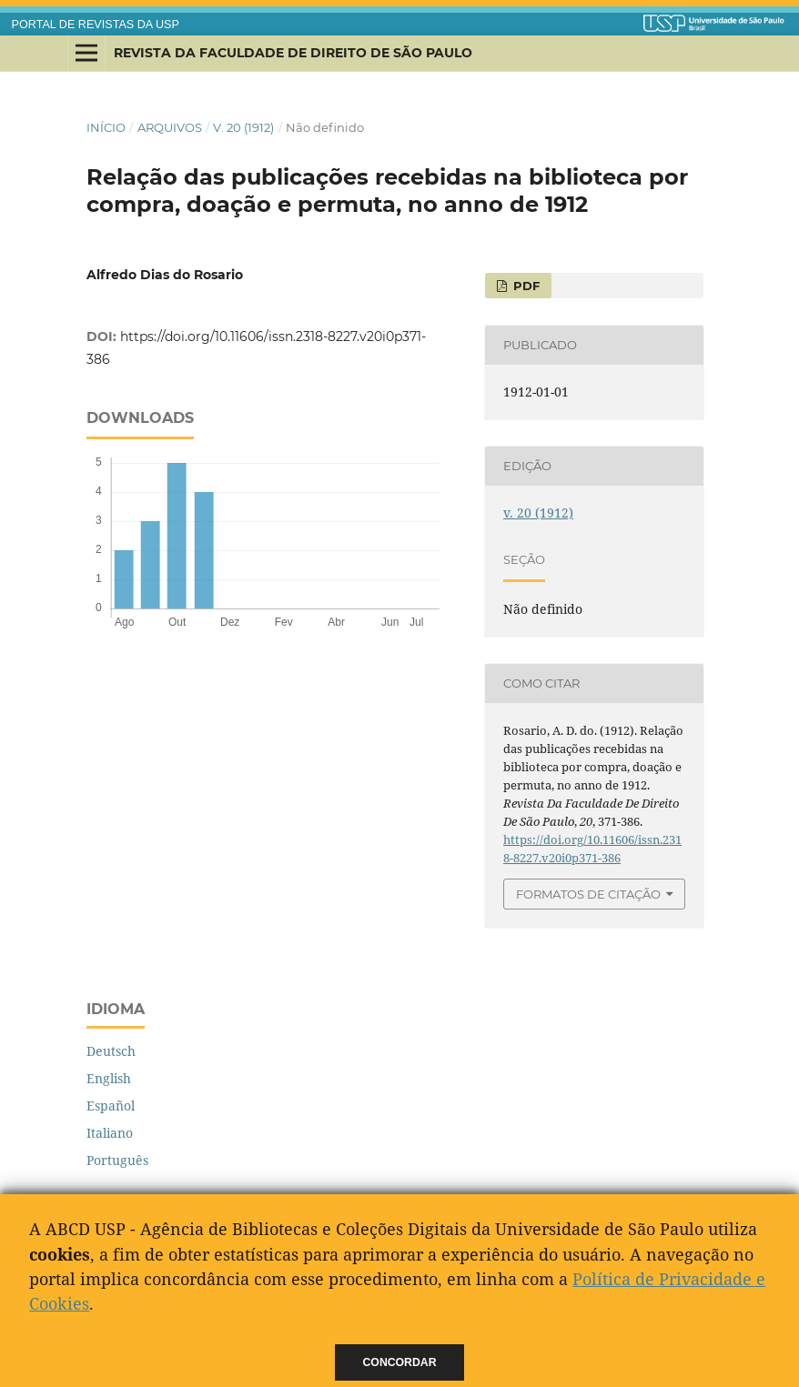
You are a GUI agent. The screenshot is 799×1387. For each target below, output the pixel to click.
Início (106, 127)
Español (110, 1105)
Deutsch (111, 1051)
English (108, 1078)
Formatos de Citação (588, 894)
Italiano (109, 1132)
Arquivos (169, 127)
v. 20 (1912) (243, 127)
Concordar (400, 1362)
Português (117, 1160)
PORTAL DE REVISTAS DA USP (95, 24)
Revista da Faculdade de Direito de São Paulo (293, 53)
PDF (525, 285)
